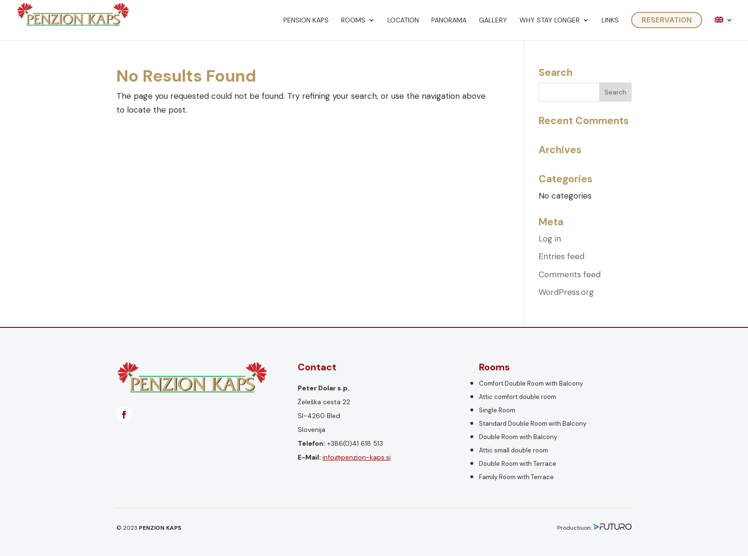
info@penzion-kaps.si (356, 457)
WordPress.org (566, 292)
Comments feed (570, 274)
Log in (550, 238)
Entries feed (561, 256)
